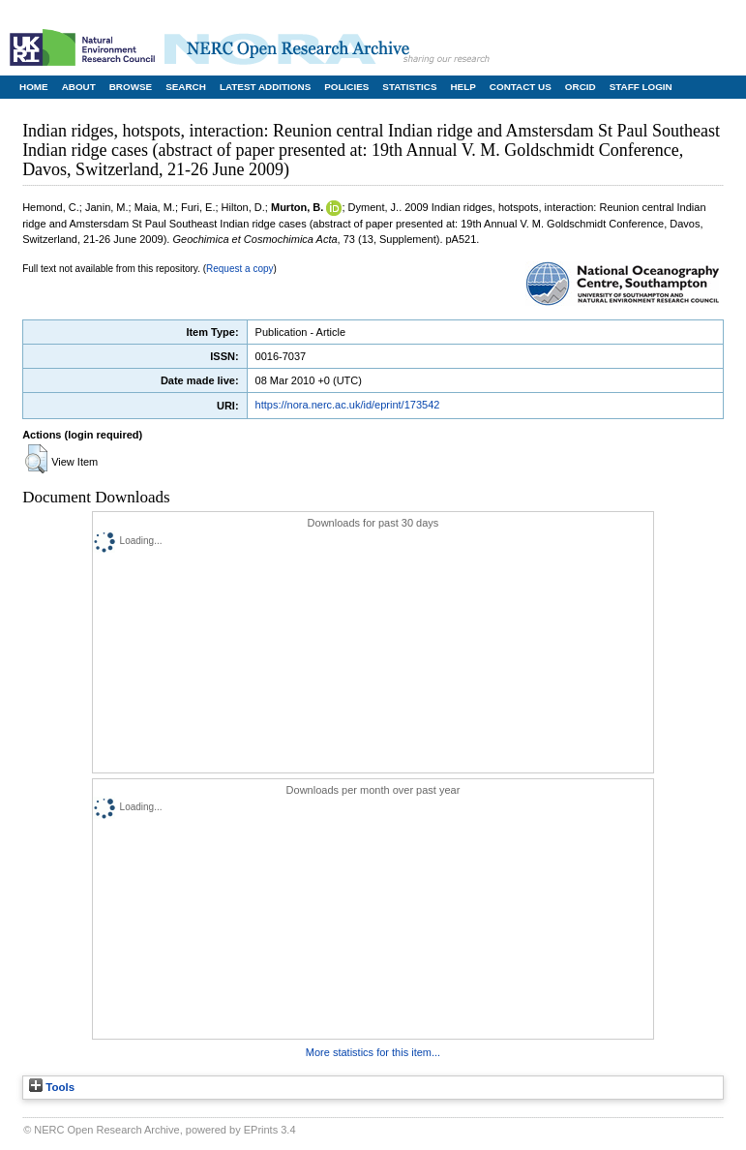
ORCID (580, 86)
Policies (346, 86)
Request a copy (240, 268)
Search (185, 86)
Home (33, 86)
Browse (130, 86)
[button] (36, 458)
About (79, 86)
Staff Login (641, 86)
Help (462, 86)
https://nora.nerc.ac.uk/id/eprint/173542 (347, 404)
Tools (52, 1087)
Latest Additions (265, 86)
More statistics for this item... (373, 1052)
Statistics (409, 86)
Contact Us (521, 86)
